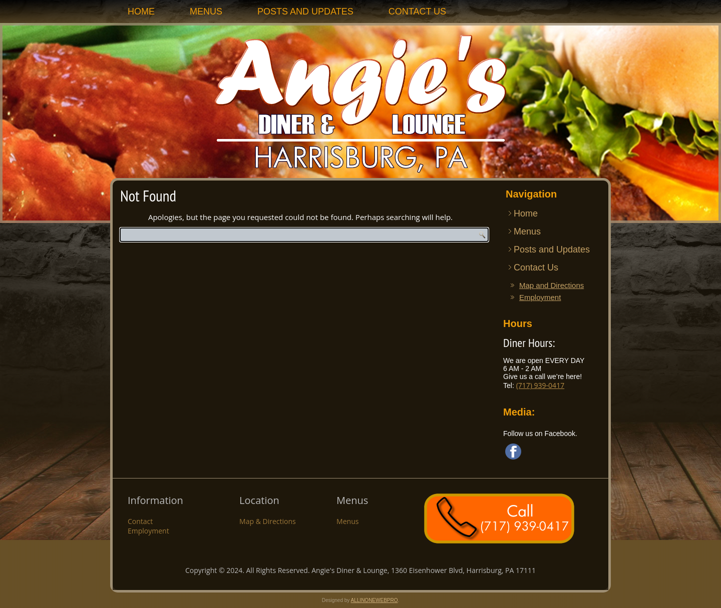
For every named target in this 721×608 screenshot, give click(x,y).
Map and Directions (551, 285)
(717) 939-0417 (540, 385)
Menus (206, 11)
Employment (540, 297)
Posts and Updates (305, 11)
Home (141, 11)
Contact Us (417, 11)
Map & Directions (267, 521)
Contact (140, 521)
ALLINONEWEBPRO (374, 600)
